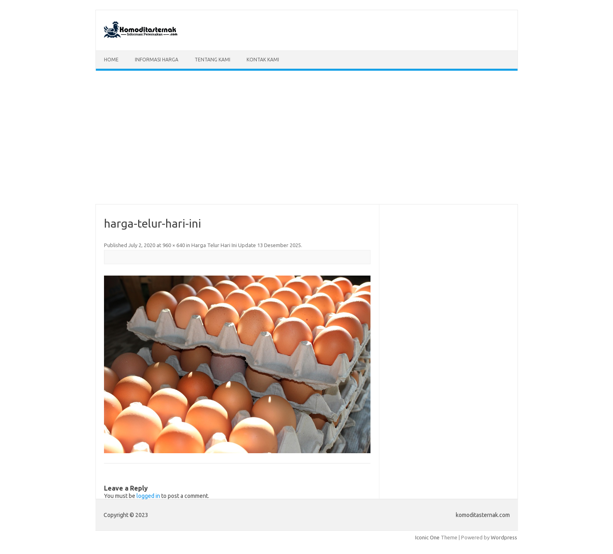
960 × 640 (173, 245)
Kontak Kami (263, 59)
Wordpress (504, 537)
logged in (148, 496)
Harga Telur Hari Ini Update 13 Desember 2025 (246, 245)
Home (111, 59)
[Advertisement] (306, 137)
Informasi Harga (156, 59)
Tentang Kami (212, 59)
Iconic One (427, 537)
